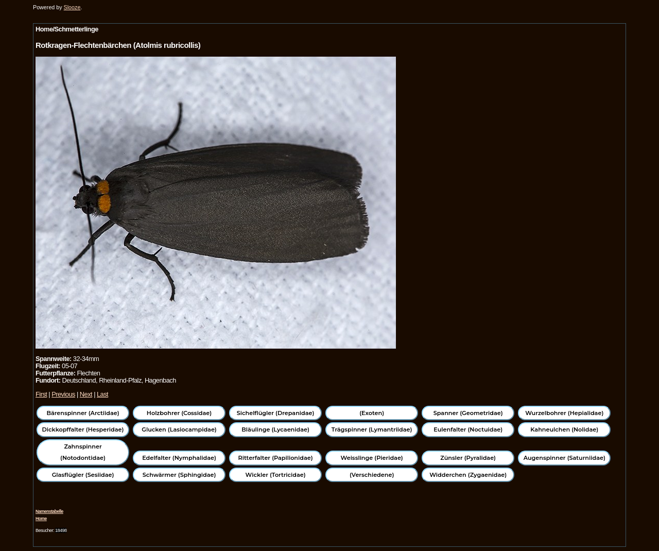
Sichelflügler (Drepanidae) (276, 413)
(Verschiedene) (372, 474)
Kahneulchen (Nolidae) (564, 429)
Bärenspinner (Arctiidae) (82, 413)
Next (86, 394)
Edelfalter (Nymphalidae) (179, 457)
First (41, 394)
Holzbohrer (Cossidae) (179, 413)
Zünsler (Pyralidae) (468, 457)
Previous (63, 394)
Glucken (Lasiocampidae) (179, 429)
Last (102, 394)
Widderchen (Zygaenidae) (468, 474)
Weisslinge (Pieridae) (372, 457)
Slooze (72, 7)
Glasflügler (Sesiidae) (83, 474)
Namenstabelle (49, 511)
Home (41, 518)
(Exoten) (371, 413)
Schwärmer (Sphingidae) (179, 474)
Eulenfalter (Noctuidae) (467, 429)
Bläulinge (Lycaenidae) (275, 429)
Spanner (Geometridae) (468, 413)
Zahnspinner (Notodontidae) (83, 452)
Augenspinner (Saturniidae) (564, 457)
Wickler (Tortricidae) (276, 474)
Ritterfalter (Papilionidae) (275, 457)
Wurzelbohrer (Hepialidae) (564, 413)
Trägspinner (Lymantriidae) (372, 429)
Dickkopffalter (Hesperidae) (83, 429)
